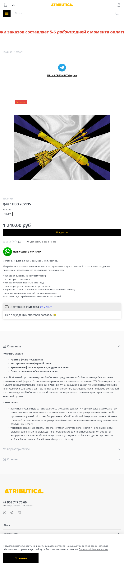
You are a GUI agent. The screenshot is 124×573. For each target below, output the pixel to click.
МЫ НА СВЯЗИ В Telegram (62, 75)
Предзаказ (62, 232)
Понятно (21, 558)
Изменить (46, 307)
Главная (7, 51)
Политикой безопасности (93, 549)
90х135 (7, 214)
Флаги (19, 51)
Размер (7, 209)
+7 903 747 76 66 (15, 502)
